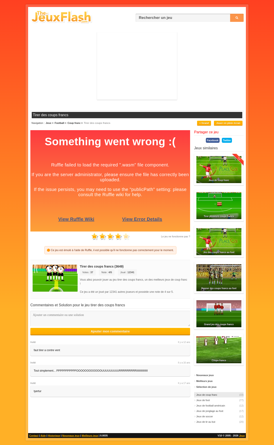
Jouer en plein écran (228, 123)
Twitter (227, 140)
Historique (54, 435)
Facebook (212, 140)
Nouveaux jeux (71, 435)
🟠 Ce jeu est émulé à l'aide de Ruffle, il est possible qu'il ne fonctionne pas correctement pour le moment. (110, 250)
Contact (33, 435)
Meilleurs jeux (90, 435)
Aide (43, 435)
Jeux (242, 435)
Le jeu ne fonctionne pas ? (175, 236)
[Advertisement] (137, 66)
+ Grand (204, 123)
